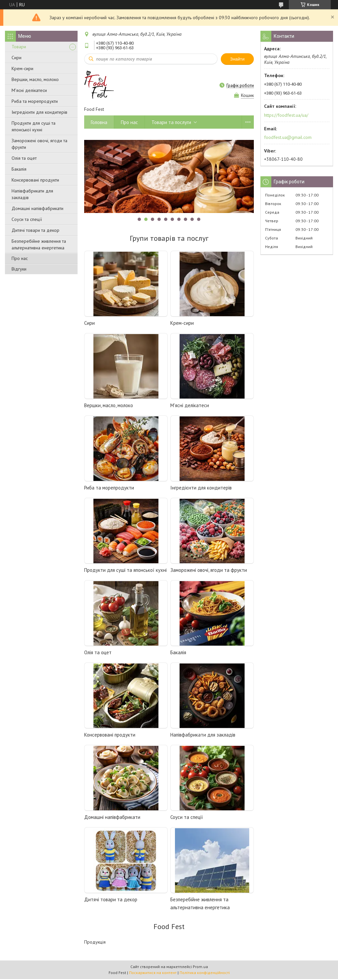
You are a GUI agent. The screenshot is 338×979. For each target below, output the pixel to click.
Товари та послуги (171, 122)
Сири (16, 58)
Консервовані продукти (35, 180)
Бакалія (19, 169)
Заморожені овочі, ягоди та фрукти (39, 144)
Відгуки (19, 269)
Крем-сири (22, 68)
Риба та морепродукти (35, 101)
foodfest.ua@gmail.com (288, 137)
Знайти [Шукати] (237, 59)
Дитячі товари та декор (35, 230)
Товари (19, 47)
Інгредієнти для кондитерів (39, 112)
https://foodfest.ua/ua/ (286, 115)
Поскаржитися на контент (153, 972)
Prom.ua (200, 966)
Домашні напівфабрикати (37, 208)
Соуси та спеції (27, 219)
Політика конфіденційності (205, 972)
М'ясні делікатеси (29, 90)
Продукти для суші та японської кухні (33, 126)
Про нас (20, 258)
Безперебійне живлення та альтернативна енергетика (39, 244)
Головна (99, 122)
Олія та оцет (24, 158)
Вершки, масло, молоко (35, 79)
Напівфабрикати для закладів (32, 194)
